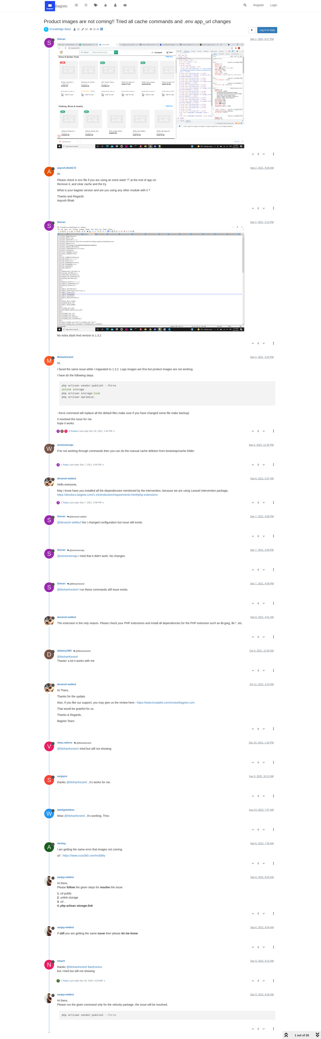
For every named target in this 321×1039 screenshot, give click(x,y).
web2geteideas (66, 809)
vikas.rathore (64, 742)
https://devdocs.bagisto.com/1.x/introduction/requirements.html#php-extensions (107, 494)
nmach (61, 961)
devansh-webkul (66, 478)
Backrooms (95, 967)
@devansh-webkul (77, 517)
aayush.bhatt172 (66, 167)
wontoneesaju (65, 445)
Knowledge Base (60, 29)
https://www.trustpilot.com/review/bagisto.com (165, 702)
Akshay (61, 843)
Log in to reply (267, 30)
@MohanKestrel (76, 584)
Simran (61, 39)
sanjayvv (62, 776)
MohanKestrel (65, 357)
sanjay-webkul (65, 877)
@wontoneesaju (76, 550)
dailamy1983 (64, 650)
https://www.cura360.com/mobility (84, 855)
